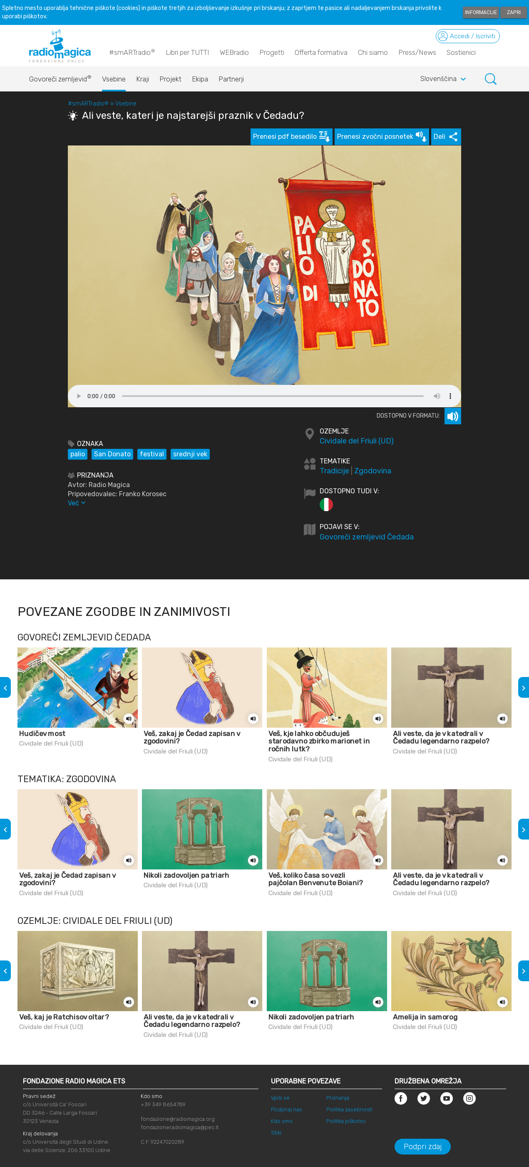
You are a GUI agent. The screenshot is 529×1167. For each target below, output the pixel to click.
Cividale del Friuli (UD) (357, 441)
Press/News (417, 52)
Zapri (514, 12)
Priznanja (337, 1098)
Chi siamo (373, 52)
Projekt (170, 79)
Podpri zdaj (423, 1146)
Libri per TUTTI (187, 52)
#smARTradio (132, 52)
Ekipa (200, 79)
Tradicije (334, 470)
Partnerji (231, 79)
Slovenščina (444, 79)
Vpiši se (280, 1098)
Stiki (276, 1133)
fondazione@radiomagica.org (178, 1119)
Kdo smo (282, 1121)
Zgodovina (372, 470)
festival (152, 454)
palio (77, 454)
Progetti (271, 52)
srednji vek (190, 454)
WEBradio (234, 52)
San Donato (112, 454)
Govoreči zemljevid (60, 76)
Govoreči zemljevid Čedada (367, 537)
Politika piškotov (346, 1121)
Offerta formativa (321, 52)
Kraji (142, 79)
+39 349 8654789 (163, 1104)
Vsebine (114, 79)
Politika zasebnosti (349, 1109)
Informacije (481, 12)
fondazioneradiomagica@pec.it (180, 1127)
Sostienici (461, 52)
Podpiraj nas (286, 1109)
